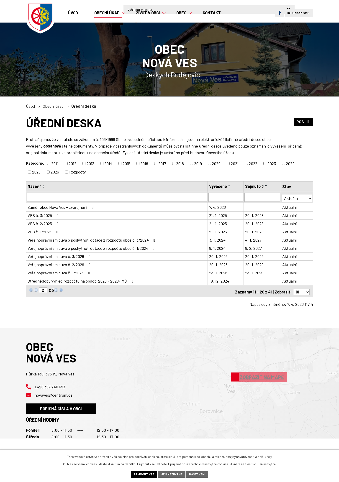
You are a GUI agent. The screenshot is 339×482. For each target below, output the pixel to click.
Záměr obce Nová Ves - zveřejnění (61, 206)
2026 (55, 171)
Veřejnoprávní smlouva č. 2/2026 (60, 263)
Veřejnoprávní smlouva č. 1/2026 (60, 271)
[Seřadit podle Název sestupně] (43, 187)
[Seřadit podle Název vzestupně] (43, 185)
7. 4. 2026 (217, 206)
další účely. (265, 456)
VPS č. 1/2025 (44, 230)
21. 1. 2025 (218, 214)
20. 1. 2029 (254, 255)
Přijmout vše (142, 474)
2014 (108, 163)
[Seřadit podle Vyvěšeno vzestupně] (229, 185)
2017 (162, 163)
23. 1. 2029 (254, 271)
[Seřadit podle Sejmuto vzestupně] (266, 185)
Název (34, 186)
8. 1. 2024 (217, 247)
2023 (271, 163)
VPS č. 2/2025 (44, 222)
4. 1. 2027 (253, 238)
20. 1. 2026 (218, 255)
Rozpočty (77, 171)
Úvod (30, 106)
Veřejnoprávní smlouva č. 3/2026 (60, 255)
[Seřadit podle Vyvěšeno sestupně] (229, 187)
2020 (216, 163)
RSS (303, 122)
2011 (55, 163)
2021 (235, 163)
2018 (180, 163)
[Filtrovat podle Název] (117, 197)
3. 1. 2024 (217, 238)
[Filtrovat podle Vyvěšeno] (226, 197)
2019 (198, 163)
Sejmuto (254, 186)
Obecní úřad (53, 106)
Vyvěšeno (218, 186)
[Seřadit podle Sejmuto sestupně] (266, 187)
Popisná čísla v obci (63, 408)
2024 (290, 163)
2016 (144, 163)
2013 (90, 163)
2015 (126, 163)
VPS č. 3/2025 (44, 214)
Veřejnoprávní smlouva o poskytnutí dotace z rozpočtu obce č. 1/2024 (92, 247)
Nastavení (198, 474)
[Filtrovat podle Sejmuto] (262, 197)
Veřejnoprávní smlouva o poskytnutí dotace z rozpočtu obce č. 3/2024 (92, 238)
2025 (36, 171)
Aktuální (290, 206)
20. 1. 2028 (254, 214)
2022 (253, 163)
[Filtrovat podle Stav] (297, 197)
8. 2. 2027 (253, 247)
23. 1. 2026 (218, 271)
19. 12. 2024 (219, 279)
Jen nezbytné (171, 474)
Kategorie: (35, 163)
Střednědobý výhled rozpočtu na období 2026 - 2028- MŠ (81, 279)
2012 (72, 163)
